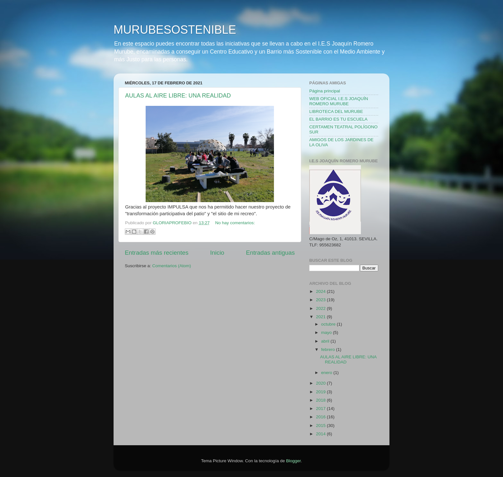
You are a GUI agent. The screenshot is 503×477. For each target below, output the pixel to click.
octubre (329, 324)
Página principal (324, 91)
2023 (321, 299)
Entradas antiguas (270, 252)
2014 (321, 433)
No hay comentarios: (235, 222)
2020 (321, 383)
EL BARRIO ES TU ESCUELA (338, 119)
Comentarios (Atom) (171, 265)
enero (327, 372)
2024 (321, 291)
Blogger (293, 460)
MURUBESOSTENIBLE (175, 29)
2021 (321, 316)
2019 (321, 391)
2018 (321, 400)
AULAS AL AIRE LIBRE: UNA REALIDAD (178, 95)
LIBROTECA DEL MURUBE (336, 111)
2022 (321, 308)
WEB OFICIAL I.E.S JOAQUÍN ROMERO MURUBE (338, 101)
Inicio (217, 252)
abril (325, 341)
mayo (327, 332)
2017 (321, 408)
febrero (328, 349)
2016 (321, 416)
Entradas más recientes (156, 252)
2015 (321, 425)
